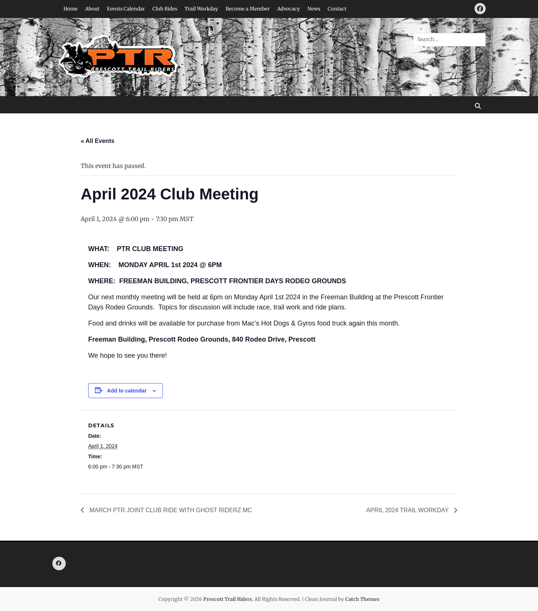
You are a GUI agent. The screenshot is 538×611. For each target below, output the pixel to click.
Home (71, 9)
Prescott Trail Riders (227, 599)
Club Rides (164, 9)
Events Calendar (126, 9)
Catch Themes (362, 599)
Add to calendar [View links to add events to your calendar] (127, 391)
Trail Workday (201, 9)
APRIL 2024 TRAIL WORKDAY (408, 510)
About (92, 9)
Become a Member (248, 9)
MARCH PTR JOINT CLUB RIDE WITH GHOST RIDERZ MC (170, 510)
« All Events (97, 141)
